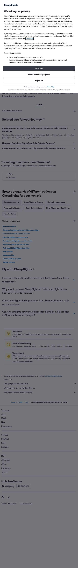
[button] (39, 68)
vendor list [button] (29, 39)
